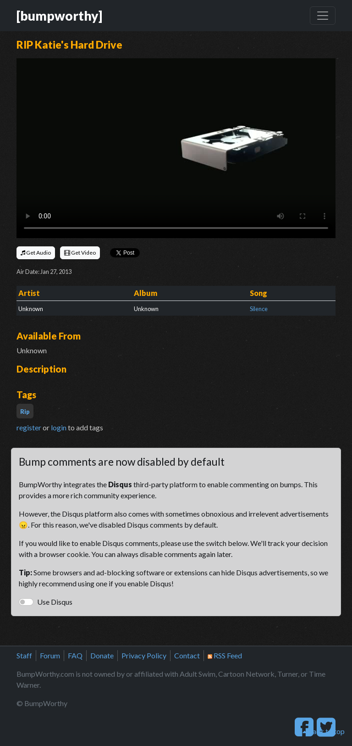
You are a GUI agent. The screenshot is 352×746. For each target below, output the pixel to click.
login (58, 427)
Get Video (80, 252)
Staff (24, 655)
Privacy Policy (143, 655)
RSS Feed (225, 655)
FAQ (75, 655)
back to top (323, 731)
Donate (102, 655)
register (28, 427)
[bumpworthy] (59, 15)
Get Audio (36, 252)
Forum (50, 655)
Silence (259, 308)
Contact (187, 655)
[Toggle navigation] (323, 15)
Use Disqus (54, 601)
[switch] (26, 602)
